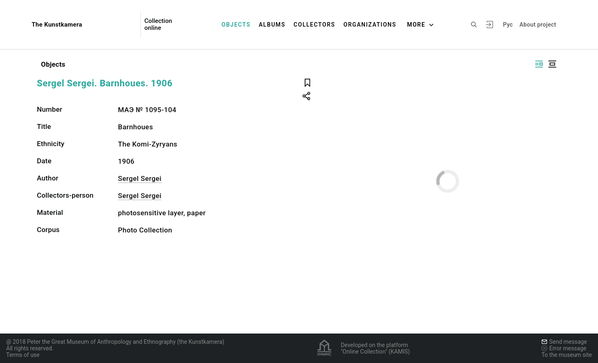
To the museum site (566, 355)
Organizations (369, 24)
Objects (236, 24)
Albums (272, 24)
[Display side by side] (539, 64)
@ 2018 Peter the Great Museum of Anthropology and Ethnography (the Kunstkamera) (115, 341)
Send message (564, 341)
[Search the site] (474, 24)
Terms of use (23, 355)
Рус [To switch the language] (508, 24)
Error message (564, 348)
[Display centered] (552, 64)
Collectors (314, 24)
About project (537, 24)
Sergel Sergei (139, 178)
